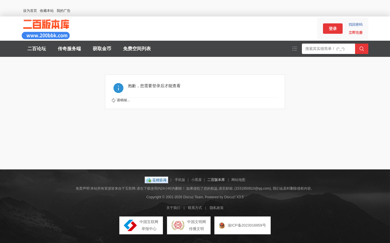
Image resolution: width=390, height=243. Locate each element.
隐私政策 (217, 208)
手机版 (180, 180)
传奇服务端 (69, 48)
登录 (333, 28)
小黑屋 (196, 180)
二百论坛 (36, 48)
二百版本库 (216, 180)
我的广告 (63, 11)
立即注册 (356, 33)
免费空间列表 (137, 48)
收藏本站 (47, 11)
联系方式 (195, 208)
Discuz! (229, 197)
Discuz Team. (193, 197)
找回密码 (356, 25)
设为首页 (30, 11)
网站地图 (238, 180)
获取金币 (102, 48)
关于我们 (173, 208)
